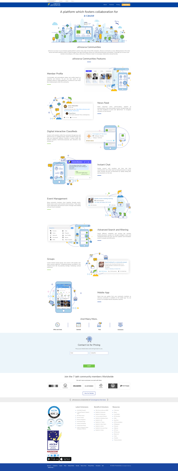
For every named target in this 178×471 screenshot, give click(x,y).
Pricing (118, 4)
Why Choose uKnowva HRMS (102, 410)
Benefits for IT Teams (100, 422)
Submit (89, 366)
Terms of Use (84, 465)
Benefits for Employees (101, 414)
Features (111, 4)
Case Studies (117, 414)
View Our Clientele (89, 393)
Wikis (115, 418)
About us (49, 465)
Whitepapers (117, 424)
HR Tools (116, 430)
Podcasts (116, 426)
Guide (115, 436)
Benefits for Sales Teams (101, 424)
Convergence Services (98, 400)
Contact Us (55, 465)
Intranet (60, 1)
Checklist (116, 438)
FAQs (65, 465)
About (105, 4)
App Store (116, 420)
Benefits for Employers (100, 412)
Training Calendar (118, 440)
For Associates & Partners (101, 416)
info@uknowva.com (126, 1)
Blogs (115, 412)
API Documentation (118, 422)
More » (72, 1)
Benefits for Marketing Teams (102, 418)
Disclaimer (98, 465)
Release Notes (71, 465)
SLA (103, 465)
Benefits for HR (99, 420)
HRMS (67, 1)
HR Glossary (117, 432)
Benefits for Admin (100, 426)
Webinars (116, 428)
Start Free (126, 4)
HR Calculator (117, 416)
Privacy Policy (91, 465)
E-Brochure (116, 410)
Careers (60, 465)
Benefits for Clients (100, 430)
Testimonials (50, 467)
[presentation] (88, 359)
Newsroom (116, 434)
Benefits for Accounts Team (101, 428)
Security (77, 465)
